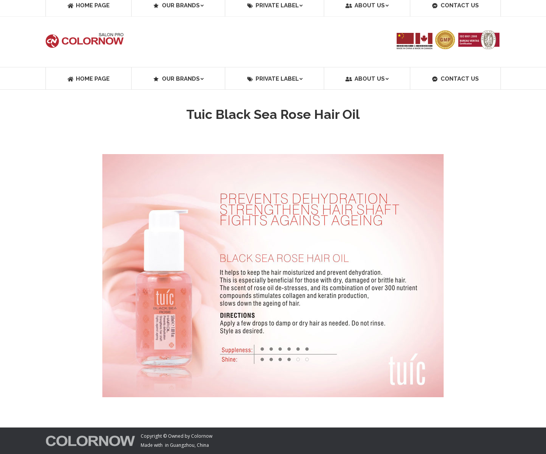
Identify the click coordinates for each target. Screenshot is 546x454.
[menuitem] (88, 78)
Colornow (201, 436)
